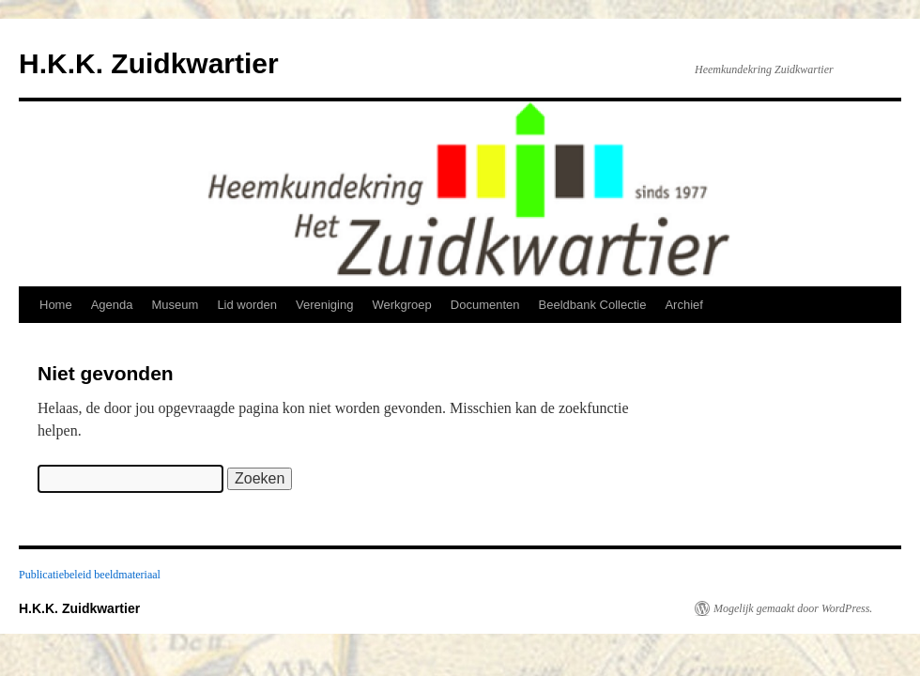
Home (55, 305)
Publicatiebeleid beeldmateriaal (90, 574)
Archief (683, 305)
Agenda (112, 305)
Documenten (485, 305)
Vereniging (324, 305)
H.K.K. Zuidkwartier (149, 63)
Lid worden (247, 305)
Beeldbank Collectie (593, 305)
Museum (175, 305)
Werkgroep (401, 305)
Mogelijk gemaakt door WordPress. (792, 608)
